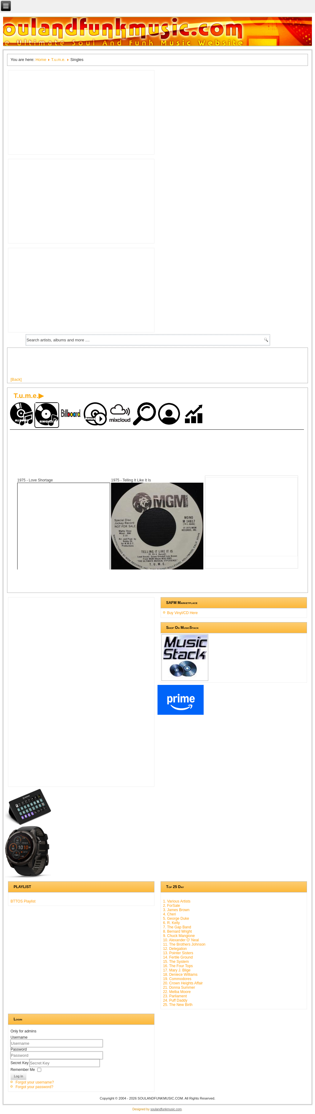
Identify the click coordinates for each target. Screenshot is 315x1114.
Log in (18, 1076)
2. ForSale (171, 905)
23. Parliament (175, 996)
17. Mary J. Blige (176, 970)
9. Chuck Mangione (179, 936)
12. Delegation (175, 949)
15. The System (176, 961)
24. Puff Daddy (175, 1000)
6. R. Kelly (171, 923)
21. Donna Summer (179, 987)
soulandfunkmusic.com (166, 1109)
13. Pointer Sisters (178, 953)
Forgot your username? (34, 1082)
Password (18, 1049)
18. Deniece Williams (180, 974)
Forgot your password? (34, 1087)
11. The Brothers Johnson (184, 944)
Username (18, 1037)
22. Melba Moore (177, 992)
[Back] (16, 379)
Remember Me (22, 1069)
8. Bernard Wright (177, 931)
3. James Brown (176, 910)
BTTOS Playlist (22, 901)
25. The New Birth (178, 1005)
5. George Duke (176, 918)
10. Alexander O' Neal (181, 940)
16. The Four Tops (178, 966)
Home (40, 59)
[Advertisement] (122, 365)
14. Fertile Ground (178, 957)
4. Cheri (169, 914)
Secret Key (20, 1062)
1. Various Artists (176, 901)
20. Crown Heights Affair (183, 983)
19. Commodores (177, 979)
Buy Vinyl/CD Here (182, 613)
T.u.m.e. (58, 59)
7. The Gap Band (177, 927)
